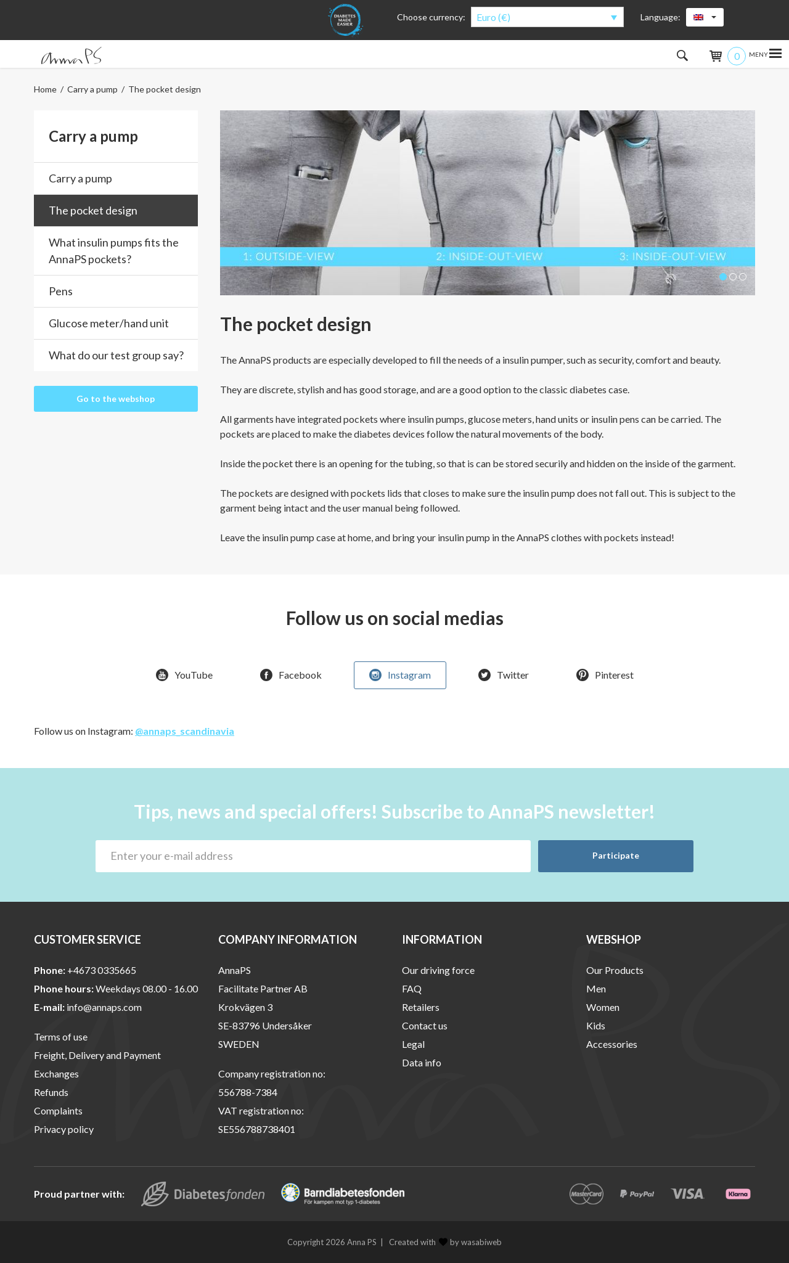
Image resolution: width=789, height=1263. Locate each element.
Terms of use (61, 1036)
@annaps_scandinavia (184, 731)
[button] (723, 276)
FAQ (412, 988)
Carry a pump (92, 89)
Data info (421, 1062)
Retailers (420, 1007)
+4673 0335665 (101, 970)
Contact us (425, 1025)
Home (45, 89)
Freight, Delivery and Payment (97, 1055)
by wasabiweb (470, 1242)
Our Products (615, 970)
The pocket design (93, 210)
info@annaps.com (104, 1007)
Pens (61, 291)
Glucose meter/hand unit (109, 323)
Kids (595, 1025)
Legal (413, 1044)
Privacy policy (64, 1129)
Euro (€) (493, 17)
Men (596, 988)
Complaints (58, 1110)
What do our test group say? (116, 355)
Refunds (51, 1092)
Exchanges (56, 1073)
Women (602, 1007)
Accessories (611, 1044)
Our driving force (438, 970)
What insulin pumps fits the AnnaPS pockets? (114, 250)
